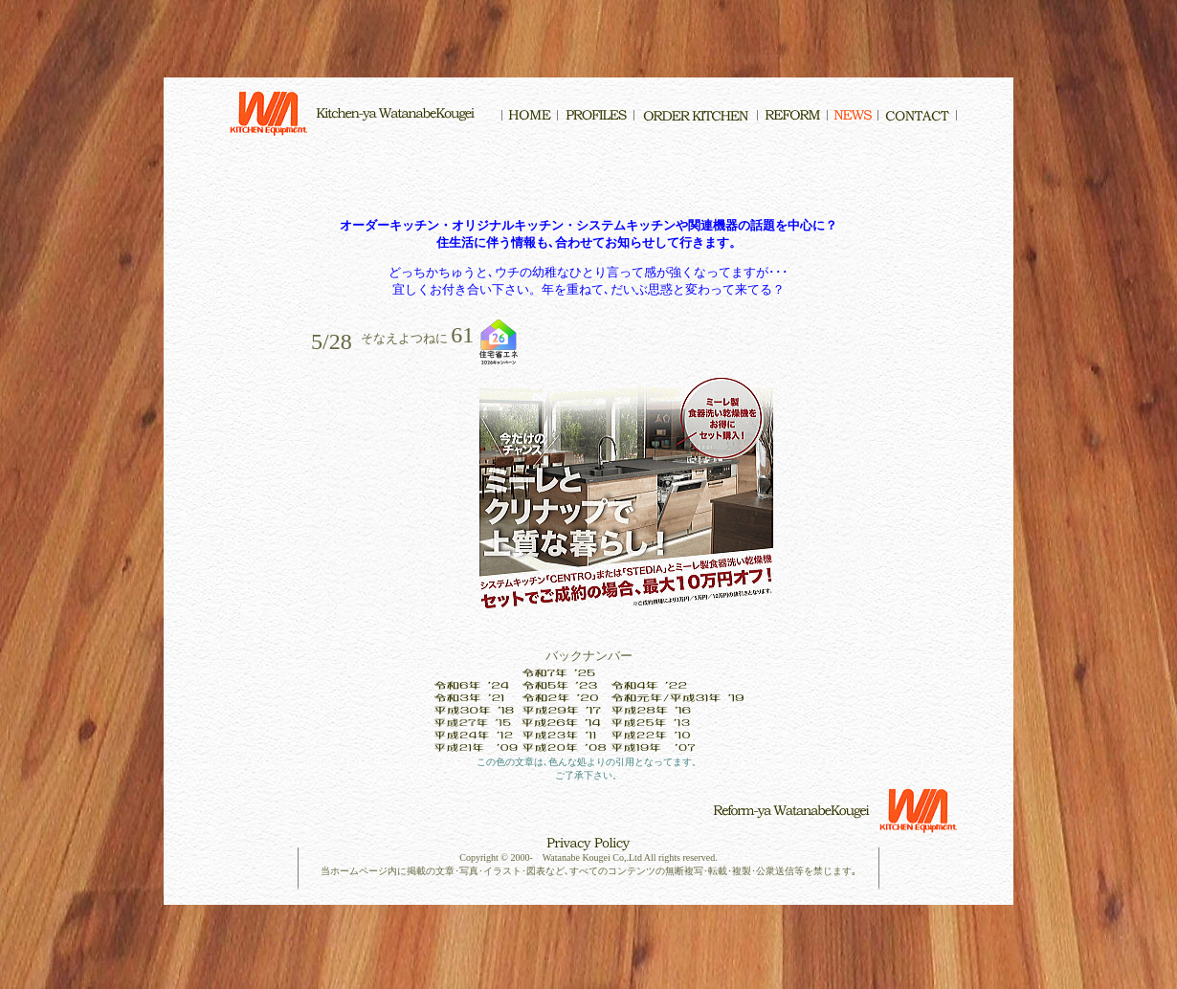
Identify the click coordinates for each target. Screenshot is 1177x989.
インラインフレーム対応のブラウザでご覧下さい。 (588, 388)
